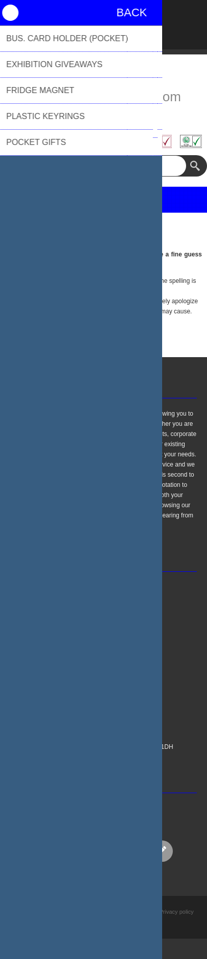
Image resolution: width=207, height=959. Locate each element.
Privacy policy (177, 912)
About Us (69, 706)
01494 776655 (103, 115)
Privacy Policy (76, 680)
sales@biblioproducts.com (103, 96)
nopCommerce (119, 923)
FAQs (64, 655)
